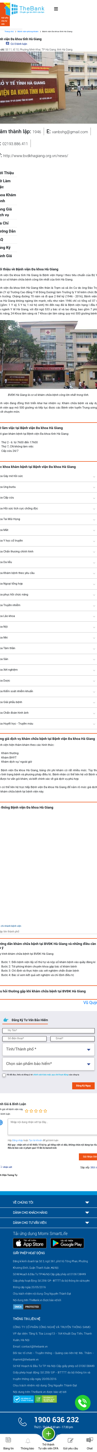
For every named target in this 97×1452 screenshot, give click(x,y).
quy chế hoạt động (60, 1075)
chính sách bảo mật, (42, 1075)
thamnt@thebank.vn (26, 1359)
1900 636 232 (56, 1419)
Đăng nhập (18, 1140)
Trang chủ (8, 31)
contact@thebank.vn (34, 1346)
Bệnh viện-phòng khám (28, 31)
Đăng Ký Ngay (83, 1085)
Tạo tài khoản (36, 1140)
